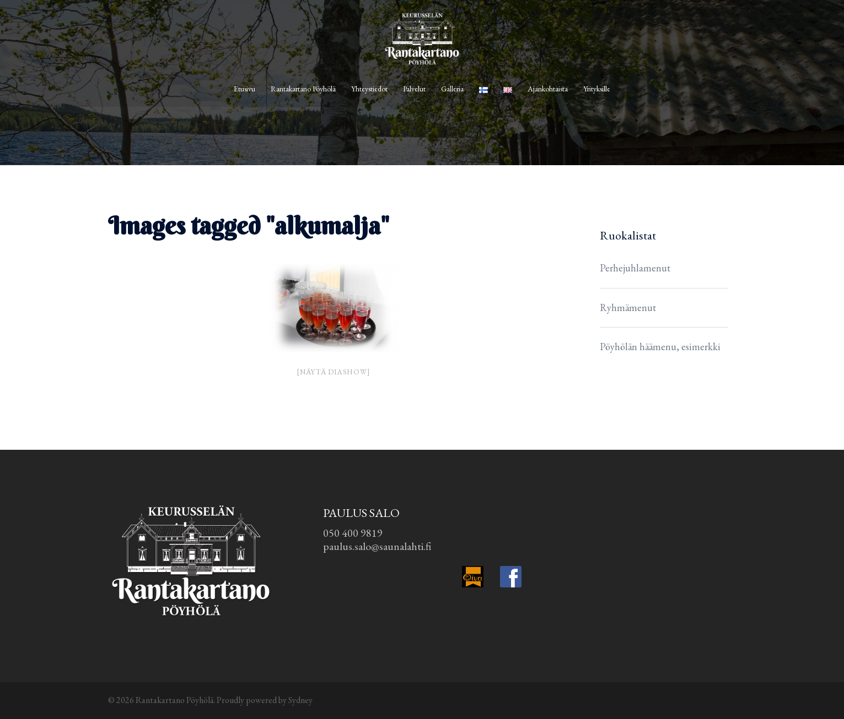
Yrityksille (596, 89)
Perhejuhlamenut (635, 268)
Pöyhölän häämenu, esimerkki (660, 346)
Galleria (452, 89)
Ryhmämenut (628, 307)
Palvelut (414, 89)
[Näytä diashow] (333, 372)
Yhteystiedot (369, 89)
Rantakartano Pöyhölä (303, 89)
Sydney (300, 700)
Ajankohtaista (548, 89)
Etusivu (244, 89)
